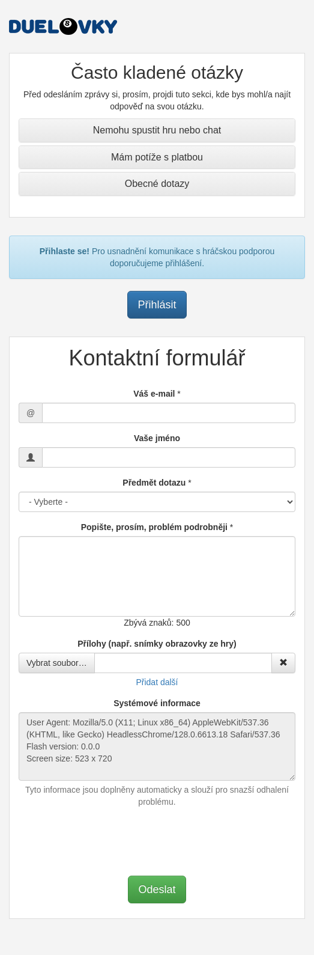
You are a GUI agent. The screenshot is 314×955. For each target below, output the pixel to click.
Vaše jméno (157, 438)
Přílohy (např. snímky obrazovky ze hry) (157, 643)
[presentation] (157, 840)
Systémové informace (157, 703)
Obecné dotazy (157, 183)
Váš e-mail (154, 393)
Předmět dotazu (154, 482)
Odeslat (156, 889)
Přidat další (157, 682)
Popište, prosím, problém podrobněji (154, 527)
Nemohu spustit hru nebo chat (157, 130)
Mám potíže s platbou (157, 157)
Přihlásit (156, 305)
